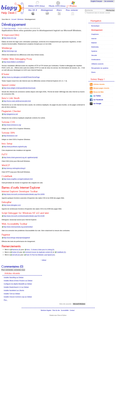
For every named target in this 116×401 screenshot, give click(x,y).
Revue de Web (98, 92)
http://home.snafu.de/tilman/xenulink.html (17, 101)
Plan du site (56, 310)
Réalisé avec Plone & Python (58, 315)
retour (44, 260)
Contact (72, 310)
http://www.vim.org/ (10, 38)
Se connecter (108, 1)
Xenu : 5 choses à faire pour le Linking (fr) (40, 249)
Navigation (96, 20)
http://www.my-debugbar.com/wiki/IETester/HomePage (22, 77)
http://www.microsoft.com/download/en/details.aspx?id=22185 (24, 216)
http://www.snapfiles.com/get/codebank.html (18, 179)
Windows (73, 6)
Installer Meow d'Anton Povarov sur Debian (18, 280)
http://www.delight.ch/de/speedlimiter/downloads (19, 88)
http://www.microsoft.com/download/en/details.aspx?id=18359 (24, 194)
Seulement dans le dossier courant (98, 13)
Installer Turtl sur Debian (12, 294)
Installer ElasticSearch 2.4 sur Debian (16, 287)
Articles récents (99, 84)
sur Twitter (97, 96)
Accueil (13, 19)
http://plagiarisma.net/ (11, 114)
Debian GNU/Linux (36, 6)
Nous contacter (72, 10)
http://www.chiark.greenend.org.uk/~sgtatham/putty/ (21, 157)
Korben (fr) (15, 252)
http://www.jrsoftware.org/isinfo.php (15, 146)
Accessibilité (65, 310)
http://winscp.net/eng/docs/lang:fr (14, 168)
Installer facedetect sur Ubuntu (14, 290)
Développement (47, 10)
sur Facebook (98, 100)
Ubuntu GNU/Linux (57, 6)
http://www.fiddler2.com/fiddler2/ (14, 62)
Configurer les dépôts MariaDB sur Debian (18, 284)
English (93, 1)
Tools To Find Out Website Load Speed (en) (40, 255)
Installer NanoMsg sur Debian (14, 277)
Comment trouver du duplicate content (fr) (38, 252)
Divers (59, 10)
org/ (10, 51)
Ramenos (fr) (16, 249)
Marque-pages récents (101, 88)
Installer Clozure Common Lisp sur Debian (18, 297)
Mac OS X (32, 10)
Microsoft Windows (79, 304)
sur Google (97, 103)
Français (99, 1)
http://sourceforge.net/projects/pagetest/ (17, 238)
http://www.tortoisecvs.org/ (12, 125)
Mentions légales (46, 310)
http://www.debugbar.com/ (12, 205)
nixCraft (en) (16, 255)
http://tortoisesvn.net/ (10, 136)
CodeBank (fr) (61, 252)
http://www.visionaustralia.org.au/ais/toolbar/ (18, 227)
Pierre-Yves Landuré (10, 28)
